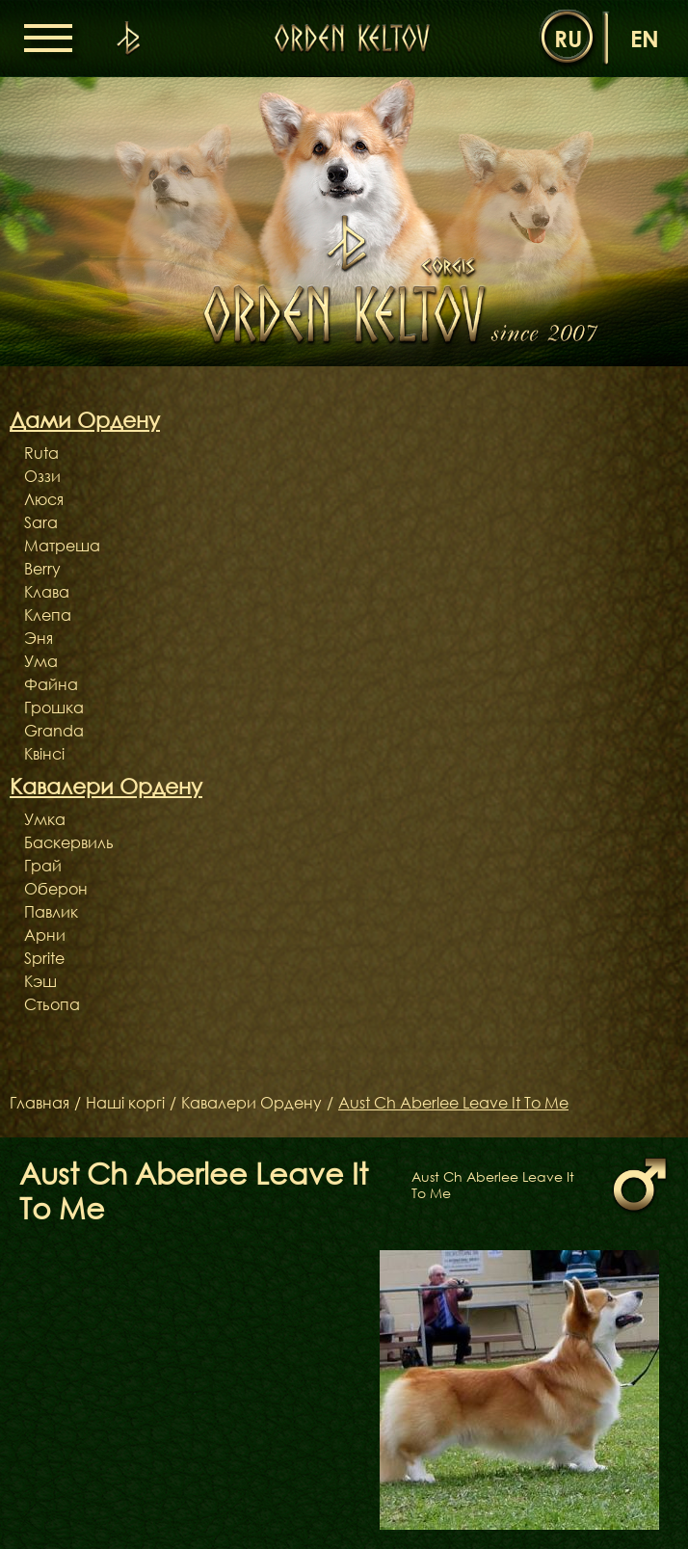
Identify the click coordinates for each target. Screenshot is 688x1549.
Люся (44, 499)
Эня (38, 638)
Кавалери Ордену (251, 1103)
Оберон (56, 888)
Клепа (47, 615)
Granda (54, 730)
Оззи (42, 476)
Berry (42, 568)
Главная (39, 1103)
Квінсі (44, 753)
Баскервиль (69, 842)
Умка (45, 819)
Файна (51, 684)
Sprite (44, 958)
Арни (45, 935)
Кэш (40, 981)
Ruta (41, 453)
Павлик (51, 912)
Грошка (54, 707)
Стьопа (52, 1004)
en (644, 38)
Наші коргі (125, 1103)
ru (568, 38)
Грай (43, 865)
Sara (41, 522)
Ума (41, 661)
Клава (46, 592)
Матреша (62, 545)
